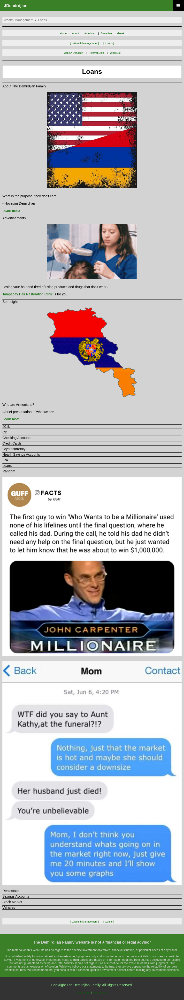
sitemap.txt (83, 992)
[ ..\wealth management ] (84, 43)
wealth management (18, 20)
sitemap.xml (99, 992)
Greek (120, 33)
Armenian (106, 33)
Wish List (115, 52)
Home (63, 33)
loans (42, 20)
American (89, 33)
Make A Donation (73, 52)
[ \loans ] (108, 43)
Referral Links (97, 52)
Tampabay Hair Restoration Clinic (27, 294)
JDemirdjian (15, 5)
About (75, 33)
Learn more (11, 211)
